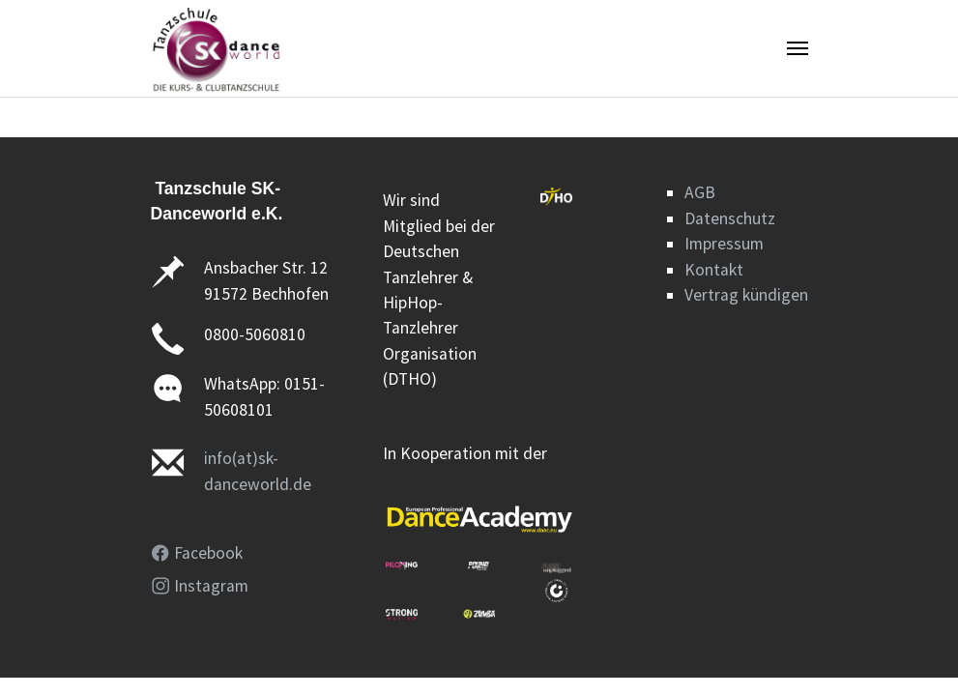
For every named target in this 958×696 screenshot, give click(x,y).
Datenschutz (729, 218)
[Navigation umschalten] (797, 48)
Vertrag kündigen (746, 294)
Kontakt (713, 269)
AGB (699, 192)
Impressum (724, 243)
